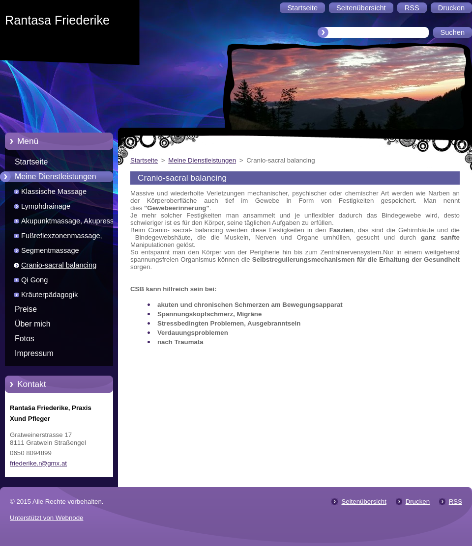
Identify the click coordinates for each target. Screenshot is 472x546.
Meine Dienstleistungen (55, 176)
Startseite (31, 162)
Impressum (34, 353)
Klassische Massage (54, 191)
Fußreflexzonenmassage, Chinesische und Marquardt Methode (65, 237)
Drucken (418, 501)
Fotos (24, 338)
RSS (455, 501)
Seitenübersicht (363, 501)
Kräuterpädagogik (49, 295)
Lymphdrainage (45, 206)
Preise (26, 309)
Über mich (33, 324)
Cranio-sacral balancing (58, 265)
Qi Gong (34, 280)
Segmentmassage (50, 250)
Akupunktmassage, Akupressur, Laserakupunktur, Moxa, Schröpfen (76, 222)
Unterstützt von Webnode (46, 517)
